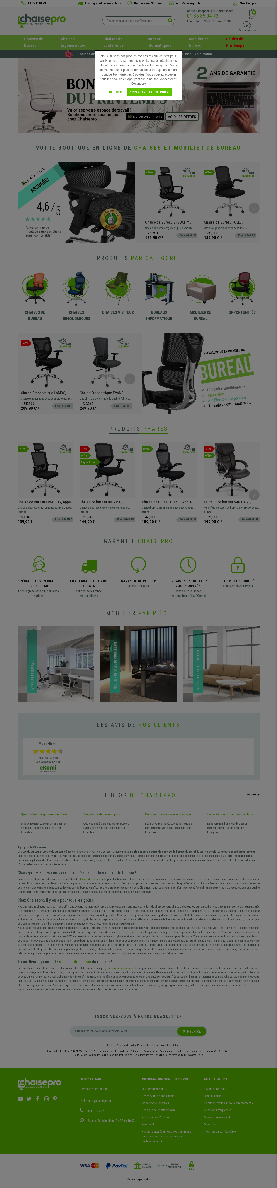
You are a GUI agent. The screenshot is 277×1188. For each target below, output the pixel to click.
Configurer (114, 92)
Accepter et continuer (149, 92)
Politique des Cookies (128, 74)
